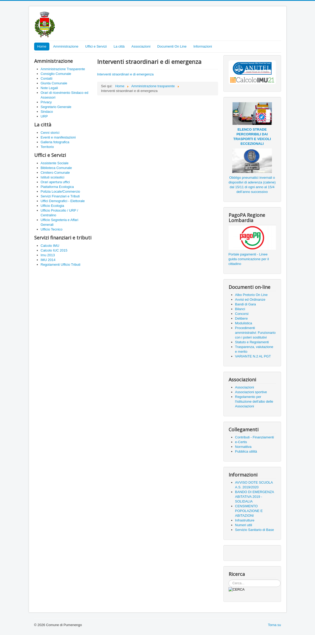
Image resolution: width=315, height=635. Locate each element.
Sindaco (47, 112)
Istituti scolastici (52, 177)
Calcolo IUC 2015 (54, 250)
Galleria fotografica (55, 142)
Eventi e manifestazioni (58, 137)
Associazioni (140, 46)
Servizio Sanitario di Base (254, 530)
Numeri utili (243, 525)
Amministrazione (65, 46)
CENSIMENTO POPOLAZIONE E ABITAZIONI (249, 511)
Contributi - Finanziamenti (254, 437)
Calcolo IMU (50, 246)
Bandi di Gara (245, 304)
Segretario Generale (56, 107)
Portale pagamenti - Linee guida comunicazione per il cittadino (249, 259)
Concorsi (242, 314)
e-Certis (241, 442)
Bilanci (240, 309)
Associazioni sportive (251, 392)
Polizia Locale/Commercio (60, 191)
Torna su (274, 625)
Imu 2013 (48, 255)
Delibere (241, 318)
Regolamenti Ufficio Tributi (61, 265)
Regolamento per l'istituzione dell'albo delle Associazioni (254, 401)
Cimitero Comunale (55, 173)
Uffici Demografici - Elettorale (63, 201)
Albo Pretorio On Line (251, 295)
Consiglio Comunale (56, 74)
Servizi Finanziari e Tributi (60, 196)
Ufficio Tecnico (52, 229)
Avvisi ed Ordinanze (250, 299)
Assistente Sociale (55, 163)
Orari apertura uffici (55, 182)
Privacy (46, 102)
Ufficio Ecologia (52, 206)
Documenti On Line (172, 46)
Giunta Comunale (54, 83)
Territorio (47, 147)
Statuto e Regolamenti (252, 342)
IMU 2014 (48, 260)
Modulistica (243, 323)
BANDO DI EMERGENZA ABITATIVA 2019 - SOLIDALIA (254, 496)
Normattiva (243, 447)
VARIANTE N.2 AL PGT (253, 356)
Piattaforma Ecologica (57, 187)
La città (119, 46)
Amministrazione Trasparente (63, 69)
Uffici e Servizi (96, 46)
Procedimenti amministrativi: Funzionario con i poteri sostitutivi (255, 332)
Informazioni (202, 46)
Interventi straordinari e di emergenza (125, 74)
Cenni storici (50, 133)
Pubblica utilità (246, 451)
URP (44, 116)
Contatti (47, 78)
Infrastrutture (245, 520)
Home (42, 46)
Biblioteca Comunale (56, 168)
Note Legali (49, 88)
